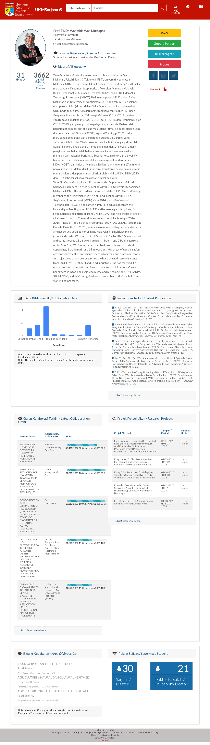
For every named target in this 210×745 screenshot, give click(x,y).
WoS (164, 33)
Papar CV (158, 89)
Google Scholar (164, 43)
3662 (41, 75)
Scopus (164, 64)
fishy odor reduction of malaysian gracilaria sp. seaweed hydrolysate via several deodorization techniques (135, 475)
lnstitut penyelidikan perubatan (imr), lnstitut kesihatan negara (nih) (52, 546)
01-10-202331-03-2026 (167, 475)
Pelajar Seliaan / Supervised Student (143, 653)
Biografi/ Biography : (72, 66)
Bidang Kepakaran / (49, 653)
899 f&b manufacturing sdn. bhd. (53, 447)
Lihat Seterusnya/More (127, 395)
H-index (20, 79)
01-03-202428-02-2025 (167, 462)
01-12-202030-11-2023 (167, 488)
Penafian (105, 740)
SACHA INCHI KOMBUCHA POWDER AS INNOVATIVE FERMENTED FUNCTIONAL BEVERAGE (27, 453)
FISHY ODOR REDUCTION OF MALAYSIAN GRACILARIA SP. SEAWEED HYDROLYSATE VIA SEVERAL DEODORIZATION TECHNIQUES (29, 481)
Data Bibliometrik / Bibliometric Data (50, 298)
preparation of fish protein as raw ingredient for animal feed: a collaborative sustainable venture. (133, 462)
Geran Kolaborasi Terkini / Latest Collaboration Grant (54, 420)
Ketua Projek (184, 442)
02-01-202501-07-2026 (167, 443)
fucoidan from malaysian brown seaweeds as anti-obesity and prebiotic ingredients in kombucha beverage (133, 489)
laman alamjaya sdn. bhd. (52, 472)
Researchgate (164, 54)
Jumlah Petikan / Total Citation (40, 84)
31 (20, 75)
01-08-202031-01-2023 (167, 503)
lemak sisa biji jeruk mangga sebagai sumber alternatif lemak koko (134, 502)
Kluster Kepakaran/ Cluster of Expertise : (88, 53)
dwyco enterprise (51, 501)
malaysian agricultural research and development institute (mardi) (52, 591)
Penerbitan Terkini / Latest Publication (144, 298)
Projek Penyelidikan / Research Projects (145, 418)
